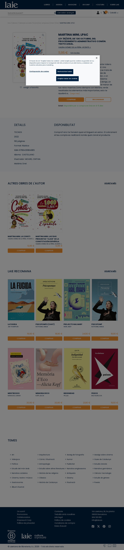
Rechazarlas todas (65, 71)
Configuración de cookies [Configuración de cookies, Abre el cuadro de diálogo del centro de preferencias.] (39, 71)
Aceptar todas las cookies (67, 79)
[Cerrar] (96, 58)
